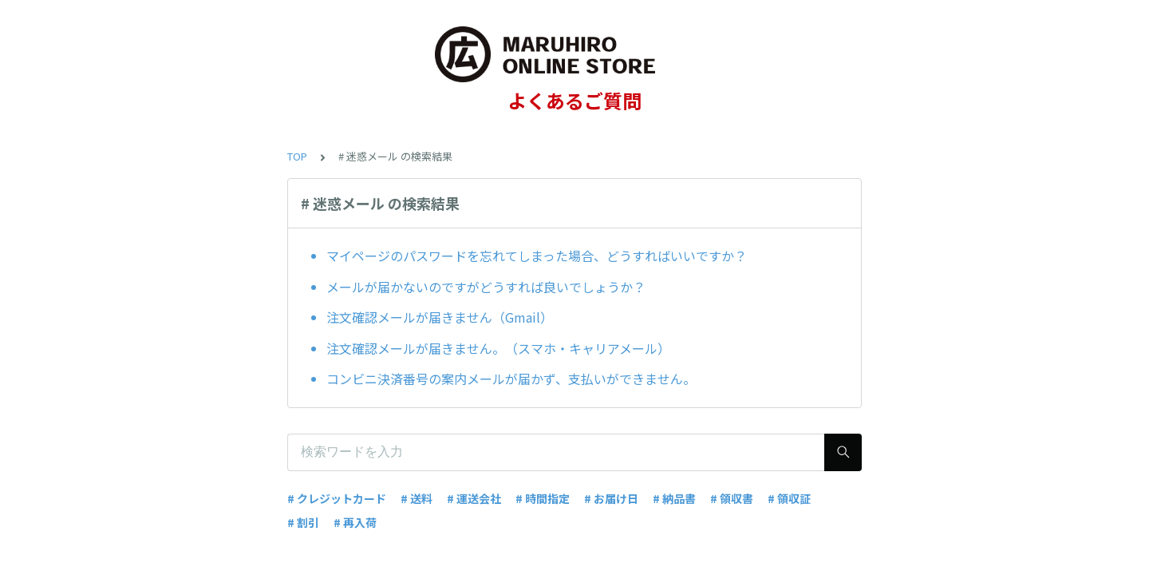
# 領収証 (789, 498)
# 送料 (416, 498)
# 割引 (303, 522)
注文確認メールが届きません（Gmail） (439, 317)
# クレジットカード (336, 498)
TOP (297, 156)
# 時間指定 (542, 498)
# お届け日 (611, 498)
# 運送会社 (474, 498)
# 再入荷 (355, 522)
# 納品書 (674, 498)
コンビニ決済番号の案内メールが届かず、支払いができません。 (511, 378)
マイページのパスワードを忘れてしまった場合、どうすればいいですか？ (536, 255)
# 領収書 (731, 498)
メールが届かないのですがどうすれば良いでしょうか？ (486, 286)
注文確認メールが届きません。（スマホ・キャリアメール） (498, 348)
